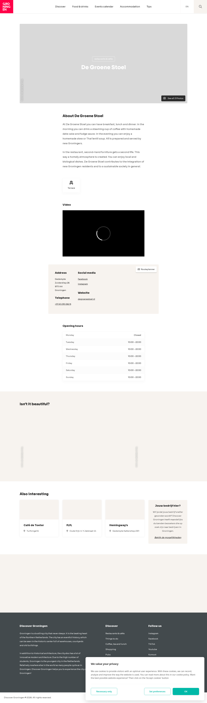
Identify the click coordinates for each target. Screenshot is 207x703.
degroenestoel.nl (86, 299)
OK (185, 691)
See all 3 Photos (173, 98)
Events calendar (104, 6)
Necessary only (104, 691)
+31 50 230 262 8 (63, 304)
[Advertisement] (103, 583)
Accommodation (130, 6)
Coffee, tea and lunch (116, 644)
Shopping (110, 649)
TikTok (151, 644)
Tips (149, 6)
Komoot (152, 654)
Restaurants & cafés (103, 59)
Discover (60, 6)
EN (187, 6)
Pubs (108, 654)
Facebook (83, 279)
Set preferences (157, 691)
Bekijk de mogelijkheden (167, 537)
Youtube (152, 649)
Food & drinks (80, 6)
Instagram (83, 284)
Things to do (111, 638)
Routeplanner (146, 269)
